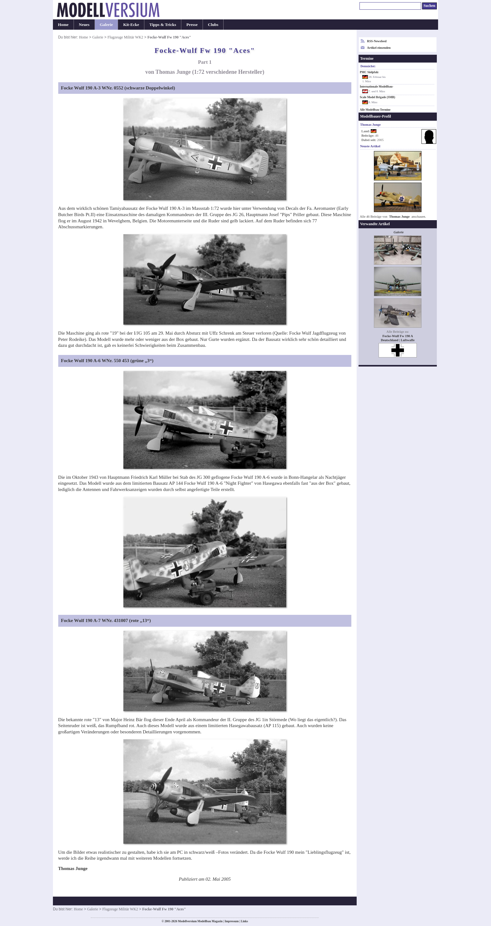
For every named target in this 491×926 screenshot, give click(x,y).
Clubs (213, 24)
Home (63, 24)
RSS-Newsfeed (376, 41)
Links (244, 921)
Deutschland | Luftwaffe (398, 340)
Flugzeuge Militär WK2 (125, 37)
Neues (84, 24)
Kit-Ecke (131, 24)
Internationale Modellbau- (376, 86)
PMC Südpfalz (369, 72)
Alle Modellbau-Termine (375, 109)
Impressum (232, 921)
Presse (192, 24)
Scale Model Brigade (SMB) (377, 97)
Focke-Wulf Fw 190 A (397, 336)
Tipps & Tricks (162, 24)
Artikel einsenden (378, 47)
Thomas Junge (399, 216)
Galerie (106, 24)
